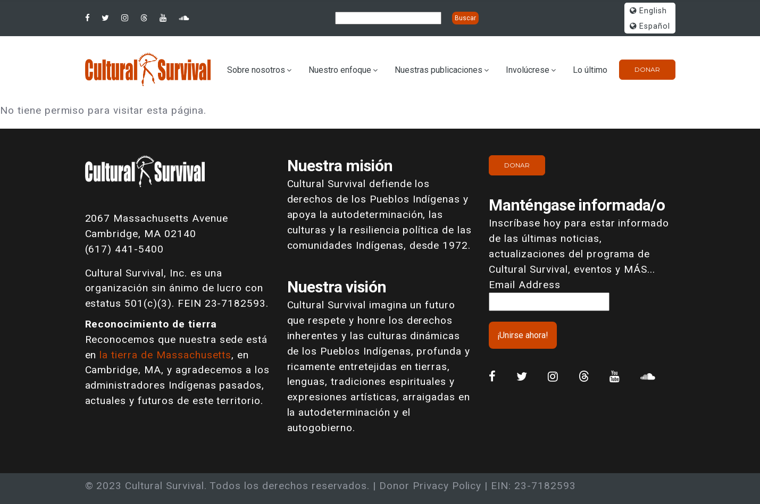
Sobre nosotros (256, 70)
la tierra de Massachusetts (165, 355)
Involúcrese (527, 70)
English (648, 10)
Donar (647, 69)
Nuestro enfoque (339, 70)
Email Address (524, 285)
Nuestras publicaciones (438, 70)
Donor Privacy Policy (430, 486)
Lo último (590, 70)
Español (650, 26)
